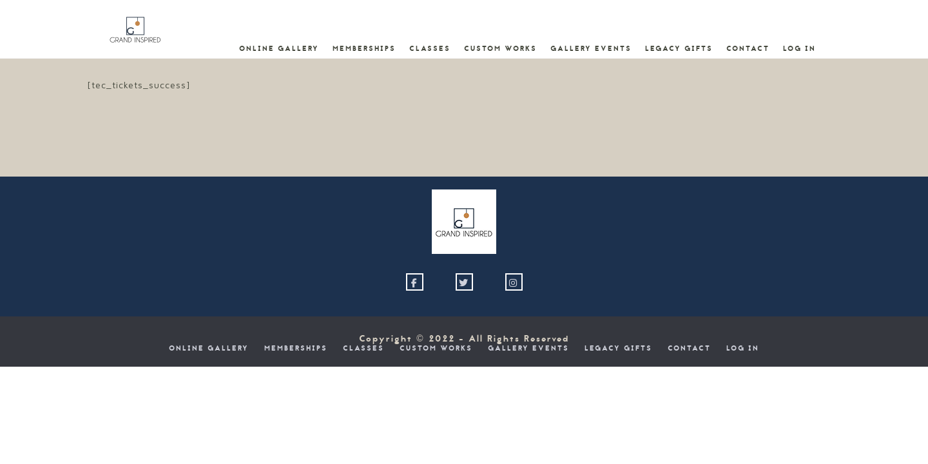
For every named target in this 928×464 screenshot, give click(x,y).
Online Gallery (279, 49)
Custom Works (500, 49)
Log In (799, 49)
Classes (429, 49)
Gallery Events (591, 49)
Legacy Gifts (679, 49)
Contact (747, 49)
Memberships (364, 49)
